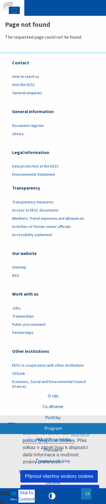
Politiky (53, 418)
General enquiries (27, 93)
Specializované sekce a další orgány (53, 472)
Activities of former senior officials (41, 227)
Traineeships (23, 316)
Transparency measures (32, 202)
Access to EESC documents (35, 210)
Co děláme (53, 407)
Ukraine (53, 483)
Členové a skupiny (53, 461)
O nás (53, 396)
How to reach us (25, 77)
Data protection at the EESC (35, 166)
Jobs (16, 308)
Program (53, 428)
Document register (28, 126)
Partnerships (23, 333)
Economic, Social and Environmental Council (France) (49, 384)
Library (18, 134)
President (53, 450)
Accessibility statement (32, 235)
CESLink (18, 374)
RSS (15, 276)
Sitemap (19, 267)
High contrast (52, 496)
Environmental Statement (33, 174)
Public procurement (29, 324)
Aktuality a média (53, 439)
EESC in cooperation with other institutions (48, 365)
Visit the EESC (23, 85)
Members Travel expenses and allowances (48, 218)
